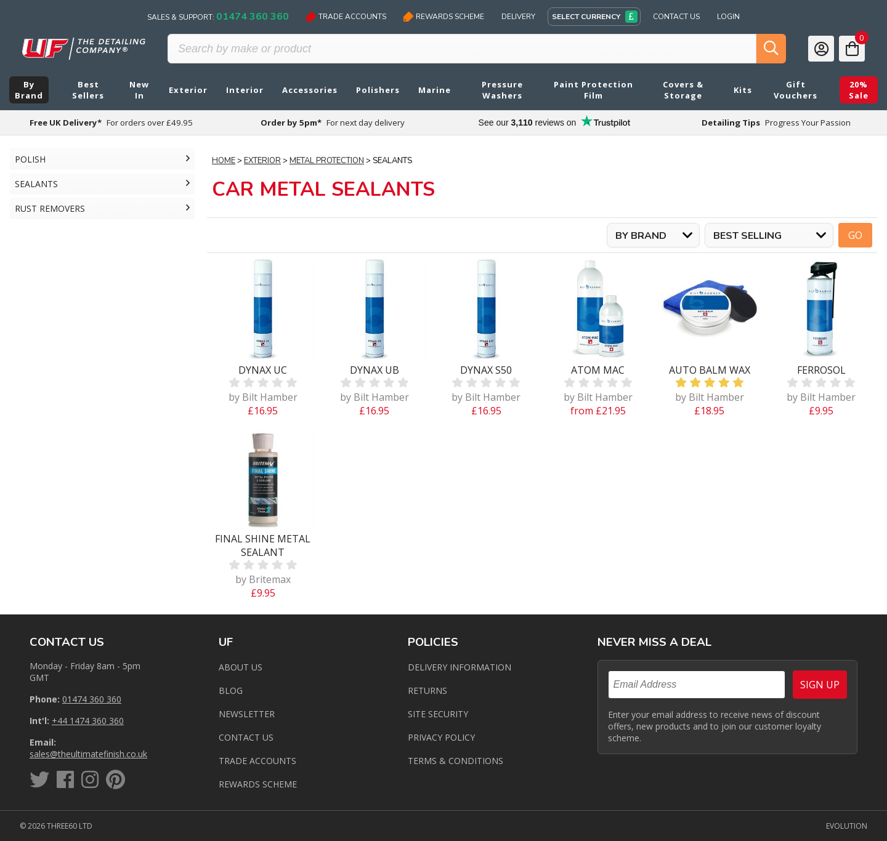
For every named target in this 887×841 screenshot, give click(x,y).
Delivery (518, 17)
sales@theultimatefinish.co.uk (88, 754)
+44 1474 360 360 (88, 720)
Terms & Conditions (455, 761)
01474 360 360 (91, 699)
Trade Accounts (346, 17)
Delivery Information (459, 667)
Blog (231, 690)
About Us (240, 667)
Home (223, 160)
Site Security (438, 714)
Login (728, 17)
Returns (427, 690)
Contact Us (676, 17)
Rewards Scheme (443, 17)
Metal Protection (327, 160)
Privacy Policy (441, 737)
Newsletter (247, 714)
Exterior (262, 160)
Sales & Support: (218, 16)
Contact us (246, 737)
